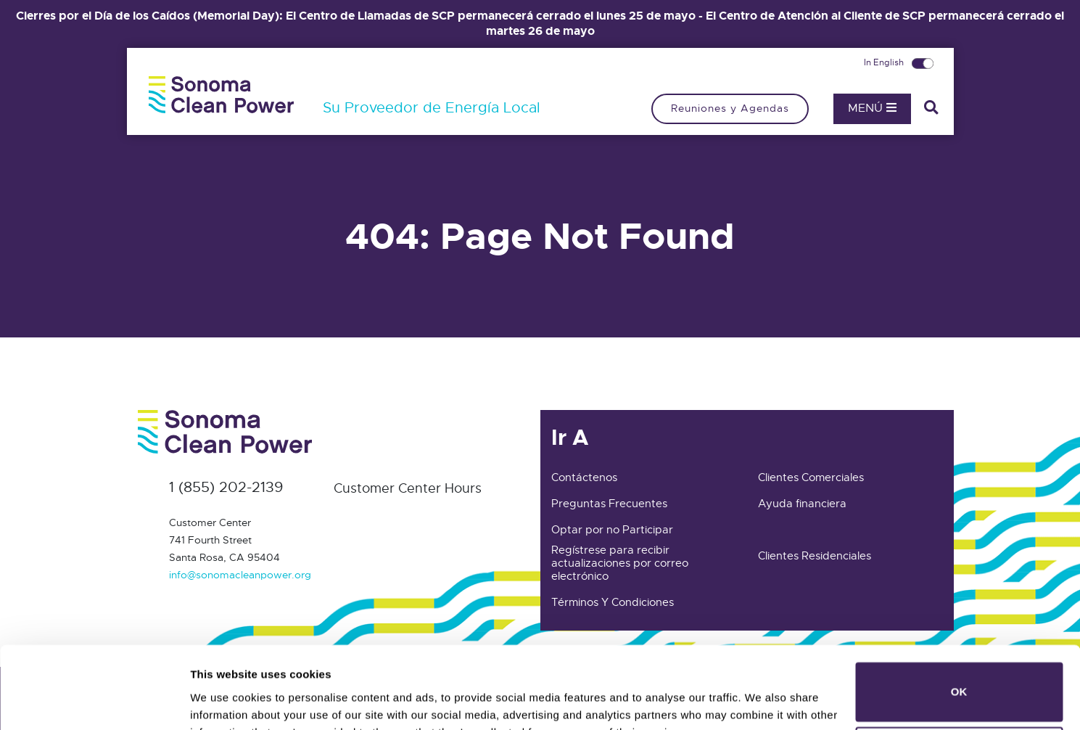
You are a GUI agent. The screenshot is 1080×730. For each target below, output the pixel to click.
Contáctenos (584, 477)
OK (959, 618)
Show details (223, 698)
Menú (872, 108)
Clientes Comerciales (811, 477)
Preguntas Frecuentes (609, 503)
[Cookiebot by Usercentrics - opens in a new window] (93, 702)
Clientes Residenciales (814, 555)
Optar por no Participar (612, 529)
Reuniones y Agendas (730, 108)
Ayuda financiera (802, 503)
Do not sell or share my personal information (959, 682)
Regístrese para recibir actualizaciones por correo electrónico (619, 563)
